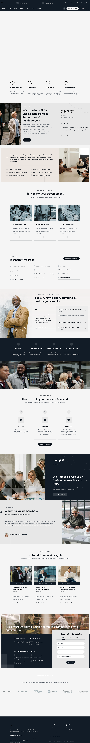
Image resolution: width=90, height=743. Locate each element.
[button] (62, 135)
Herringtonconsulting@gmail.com (36, 642)
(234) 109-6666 (35, 644)
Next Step (70, 662)
